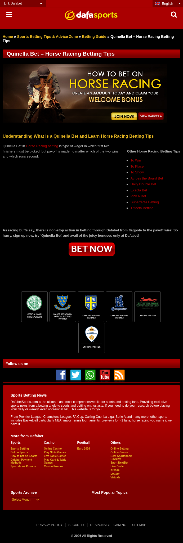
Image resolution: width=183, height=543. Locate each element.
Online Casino (53, 448)
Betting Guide (94, 36)
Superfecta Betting (145, 202)
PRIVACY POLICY (49, 525)
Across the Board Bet (147, 178)
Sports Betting (20, 448)
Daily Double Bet (143, 184)
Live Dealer (117, 466)
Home (8, 36)
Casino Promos (53, 466)
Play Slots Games (55, 452)
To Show (137, 172)
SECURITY (76, 525)
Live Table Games (55, 456)
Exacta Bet (139, 190)
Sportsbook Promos (23, 466)
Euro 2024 (83, 448)
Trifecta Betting (142, 208)
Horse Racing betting (42, 146)
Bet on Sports (19, 452)
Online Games (119, 452)
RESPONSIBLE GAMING (108, 525)
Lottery (114, 473)
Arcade (114, 470)
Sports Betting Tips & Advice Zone (47, 36)
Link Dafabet (13, 3)
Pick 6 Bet (138, 196)
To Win (136, 160)
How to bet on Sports (24, 456)
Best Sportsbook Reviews (121, 457)
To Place (137, 166)
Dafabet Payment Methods (21, 461)
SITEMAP (139, 525)
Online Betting (119, 448)
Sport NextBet (119, 462)
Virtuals (115, 477)
